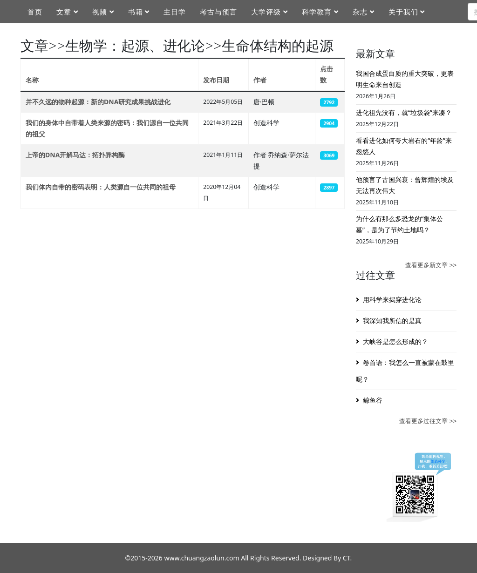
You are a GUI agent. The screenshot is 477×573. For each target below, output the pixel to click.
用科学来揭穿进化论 (392, 299)
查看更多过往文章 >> (428, 421)
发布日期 (216, 79)
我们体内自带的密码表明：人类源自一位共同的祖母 (101, 186)
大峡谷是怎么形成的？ (395, 341)
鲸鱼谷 (372, 400)
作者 (259, 79)
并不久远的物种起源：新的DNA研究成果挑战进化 (98, 101)
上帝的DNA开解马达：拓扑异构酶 (75, 154)
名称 (32, 79)
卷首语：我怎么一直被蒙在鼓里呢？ (405, 371)
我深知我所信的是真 (392, 320)
